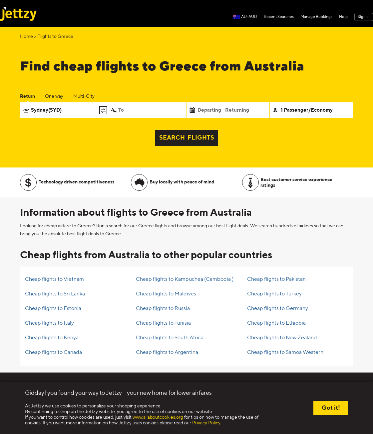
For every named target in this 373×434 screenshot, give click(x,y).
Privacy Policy (206, 423)
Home (26, 36)
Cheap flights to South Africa (169, 338)
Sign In (364, 17)
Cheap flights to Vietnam (54, 279)
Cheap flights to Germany (277, 308)
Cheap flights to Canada (53, 352)
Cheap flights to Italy (49, 323)
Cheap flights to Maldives (166, 294)
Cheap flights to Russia (163, 308)
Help (343, 17)
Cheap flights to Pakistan (276, 279)
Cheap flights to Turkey (274, 294)
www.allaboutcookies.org (158, 417)
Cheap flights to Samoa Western (285, 352)
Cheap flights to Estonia (53, 308)
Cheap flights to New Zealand (282, 338)
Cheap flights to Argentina (167, 352)
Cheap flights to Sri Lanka (55, 294)
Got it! (331, 408)
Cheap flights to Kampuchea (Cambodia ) (184, 279)
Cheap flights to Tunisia (163, 323)
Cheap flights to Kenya (52, 338)
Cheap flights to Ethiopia (276, 323)
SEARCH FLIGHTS (186, 138)
